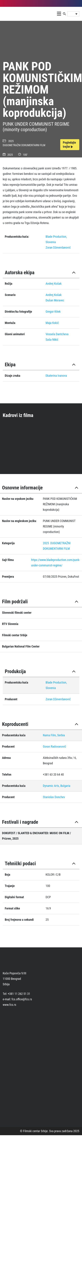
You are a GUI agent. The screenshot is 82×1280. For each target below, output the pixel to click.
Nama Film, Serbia (54, 735)
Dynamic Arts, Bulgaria (56, 786)
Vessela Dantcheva (57, 334)
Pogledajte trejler (69, 144)
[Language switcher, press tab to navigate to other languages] (73, 13)
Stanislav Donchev (54, 797)
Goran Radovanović (54, 746)
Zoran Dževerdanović (58, 247)
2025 (11, 141)
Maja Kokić (52, 323)
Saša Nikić (52, 339)
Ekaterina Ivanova (56, 375)
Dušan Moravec (55, 300)
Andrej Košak (54, 283)
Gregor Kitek (53, 311)
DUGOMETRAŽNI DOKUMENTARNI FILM (24, 145)
